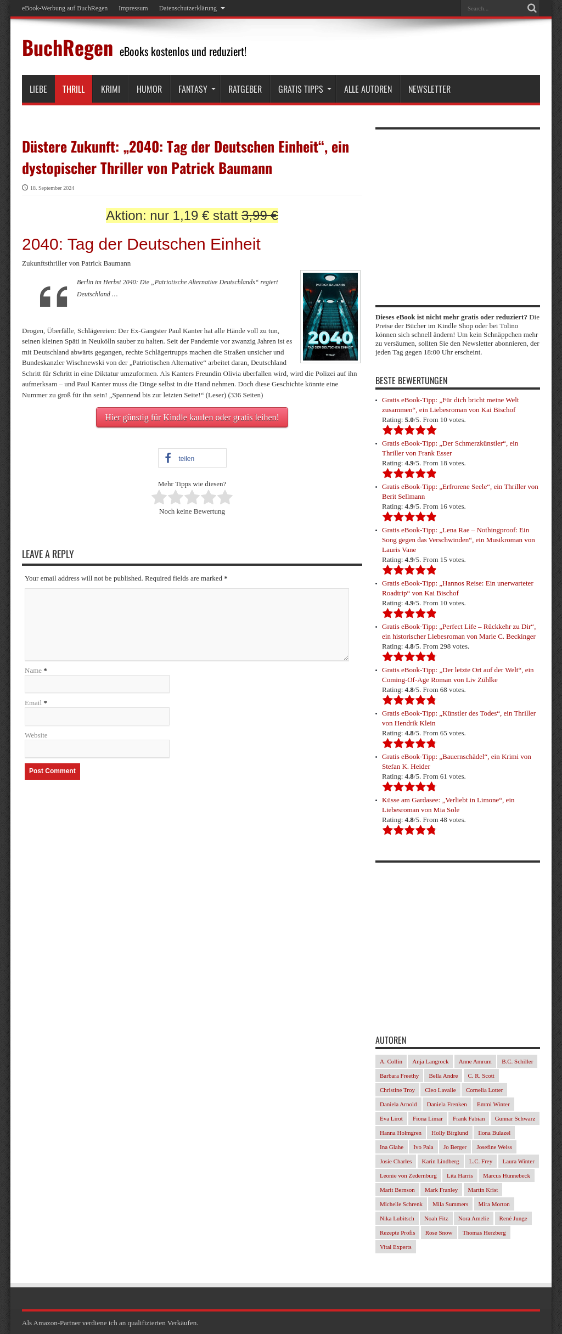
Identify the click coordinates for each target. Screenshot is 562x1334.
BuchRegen (67, 46)
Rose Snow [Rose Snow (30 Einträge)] (439, 1232)
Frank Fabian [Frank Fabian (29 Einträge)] (469, 1118)
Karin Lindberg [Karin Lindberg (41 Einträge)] (440, 1161)
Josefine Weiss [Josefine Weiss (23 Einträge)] (494, 1147)
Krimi (110, 88)
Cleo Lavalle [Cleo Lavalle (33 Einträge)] (440, 1090)
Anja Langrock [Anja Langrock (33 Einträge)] (430, 1061)
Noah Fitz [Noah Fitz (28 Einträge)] (436, 1218)
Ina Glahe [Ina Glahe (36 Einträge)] (391, 1147)
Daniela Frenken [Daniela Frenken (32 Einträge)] (447, 1104)
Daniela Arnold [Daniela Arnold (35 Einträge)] (398, 1104)
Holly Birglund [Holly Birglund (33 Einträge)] (449, 1132)
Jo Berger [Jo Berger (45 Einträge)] (455, 1147)
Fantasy (197, 88)
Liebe (38, 88)
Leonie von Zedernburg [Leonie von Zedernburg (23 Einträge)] (408, 1175)
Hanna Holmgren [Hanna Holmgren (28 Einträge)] (401, 1132)
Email (33, 703)
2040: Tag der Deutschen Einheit (141, 244)
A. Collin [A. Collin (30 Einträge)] (391, 1061)
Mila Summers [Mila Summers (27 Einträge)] (450, 1204)
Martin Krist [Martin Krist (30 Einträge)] (483, 1189)
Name (33, 670)
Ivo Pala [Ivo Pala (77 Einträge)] (423, 1147)
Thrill (74, 88)
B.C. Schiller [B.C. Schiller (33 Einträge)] (517, 1061)
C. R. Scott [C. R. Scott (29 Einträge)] (481, 1075)
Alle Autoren (368, 88)
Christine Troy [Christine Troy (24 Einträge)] (397, 1090)
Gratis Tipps (304, 88)
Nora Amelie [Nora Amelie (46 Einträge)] (474, 1218)
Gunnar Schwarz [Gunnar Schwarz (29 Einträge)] (515, 1118)
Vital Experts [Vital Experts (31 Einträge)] (396, 1246)
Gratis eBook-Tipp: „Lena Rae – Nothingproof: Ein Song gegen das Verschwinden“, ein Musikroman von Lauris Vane (458, 540)
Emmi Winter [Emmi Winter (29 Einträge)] (493, 1104)
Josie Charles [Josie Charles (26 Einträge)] (396, 1161)
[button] (192, 458)
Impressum (133, 8)
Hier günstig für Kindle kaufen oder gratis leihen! (192, 417)
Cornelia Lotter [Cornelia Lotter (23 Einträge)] (484, 1090)
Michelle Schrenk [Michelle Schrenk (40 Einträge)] (401, 1204)
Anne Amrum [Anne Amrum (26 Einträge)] (475, 1061)
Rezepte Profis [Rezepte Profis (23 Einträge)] (397, 1232)
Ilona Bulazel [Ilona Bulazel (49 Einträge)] (494, 1132)
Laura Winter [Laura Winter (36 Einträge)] (519, 1161)
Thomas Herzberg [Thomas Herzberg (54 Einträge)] (484, 1232)
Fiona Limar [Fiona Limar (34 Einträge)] (428, 1118)
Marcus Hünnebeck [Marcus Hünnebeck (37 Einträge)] (506, 1175)
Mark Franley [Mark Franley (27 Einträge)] (441, 1189)
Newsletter (429, 88)
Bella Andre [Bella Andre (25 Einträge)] (443, 1075)
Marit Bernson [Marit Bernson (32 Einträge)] (397, 1189)
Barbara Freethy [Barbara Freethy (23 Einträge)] (399, 1075)
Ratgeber (245, 88)
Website (36, 735)
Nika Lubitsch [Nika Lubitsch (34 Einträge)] (397, 1218)
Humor (149, 88)
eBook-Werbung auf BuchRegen (65, 8)
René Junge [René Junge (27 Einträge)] (513, 1218)
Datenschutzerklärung (192, 8)
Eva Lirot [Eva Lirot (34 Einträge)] (391, 1118)
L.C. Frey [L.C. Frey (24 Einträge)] (480, 1161)
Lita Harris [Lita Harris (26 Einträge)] (460, 1175)
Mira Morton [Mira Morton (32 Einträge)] (494, 1204)
